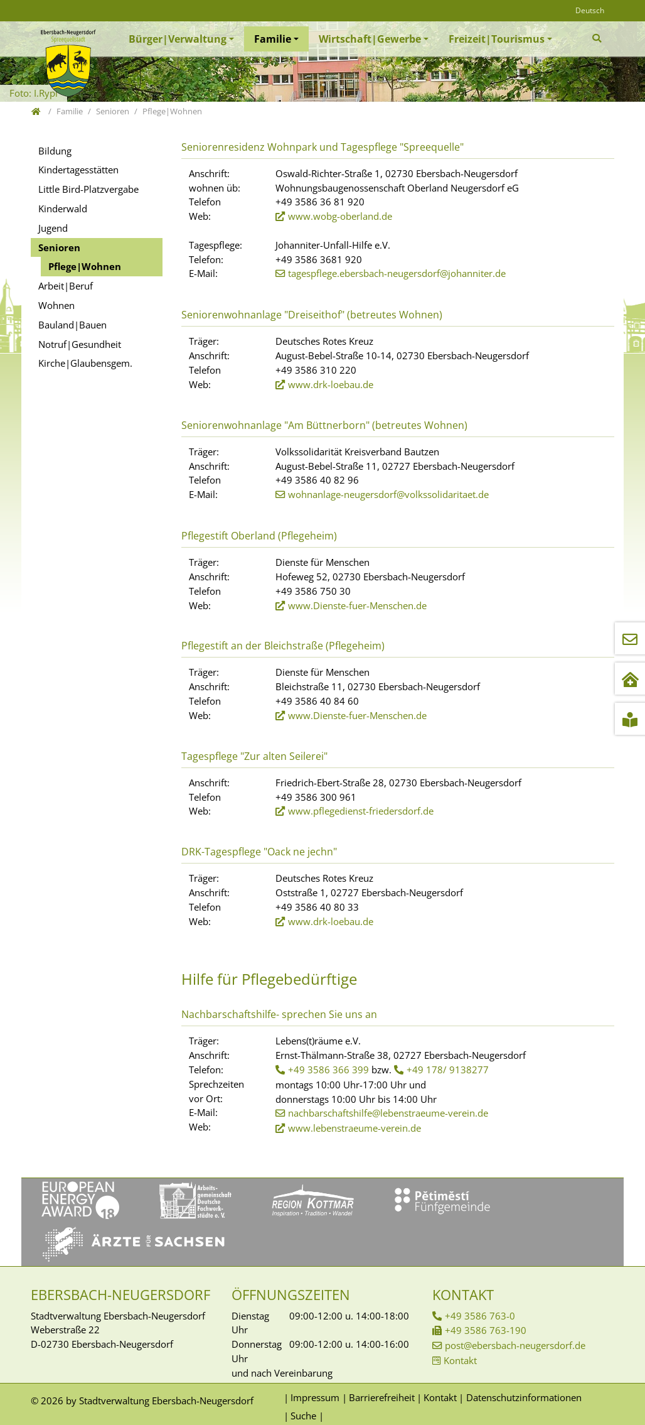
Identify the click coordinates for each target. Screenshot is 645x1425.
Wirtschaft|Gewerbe (370, 39)
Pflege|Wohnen (84, 266)
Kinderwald (62, 208)
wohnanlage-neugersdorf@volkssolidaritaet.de (388, 494)
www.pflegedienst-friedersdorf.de (361, 811)
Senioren (59, 247)
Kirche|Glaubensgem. (85, 363)
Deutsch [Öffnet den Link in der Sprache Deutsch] (589, 10)
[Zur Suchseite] (598, 38)
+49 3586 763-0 (480, 1315)
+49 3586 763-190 (485, 1330)
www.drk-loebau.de (330, 384)
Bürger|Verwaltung (178, 39)
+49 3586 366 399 (328, 1069)
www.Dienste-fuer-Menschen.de (357, 605)
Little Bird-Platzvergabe (88, 189)
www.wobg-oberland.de (340, 216)
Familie (272, 39)
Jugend (53, 228)
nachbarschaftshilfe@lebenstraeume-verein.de (388, 1113)
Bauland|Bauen (72, 324)
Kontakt (460, 1360)
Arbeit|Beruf (65, 285)
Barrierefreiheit (382, 1397)
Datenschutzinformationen (524, 1397)
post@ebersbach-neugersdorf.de (515, 1345)
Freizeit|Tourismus (497, 39)
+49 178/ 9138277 (448, 1069)
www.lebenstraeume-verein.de (354, 1128)
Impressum (315, 1397)
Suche (303, 1415)
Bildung (55, 150)
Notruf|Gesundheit (79, 344)
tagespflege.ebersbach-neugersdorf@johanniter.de (397, 273)
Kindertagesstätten (78, 169)
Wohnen (56, 305)
